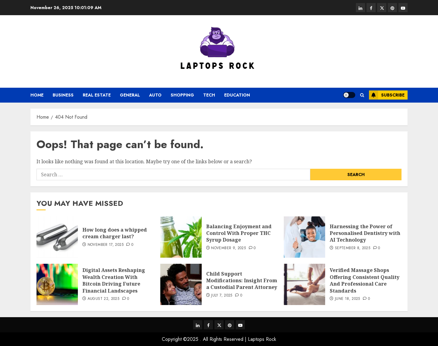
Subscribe (387, 95)
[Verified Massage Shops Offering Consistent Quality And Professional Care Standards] (304, 284)
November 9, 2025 (228, 248)
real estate (97, 95)
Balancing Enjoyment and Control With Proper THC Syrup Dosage (239, 233)
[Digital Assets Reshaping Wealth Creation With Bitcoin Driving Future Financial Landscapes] (57, 284)
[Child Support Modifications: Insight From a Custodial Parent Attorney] (181, 284)
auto (155, 95)
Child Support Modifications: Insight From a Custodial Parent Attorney (241, 280)
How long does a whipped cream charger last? (114, 233)
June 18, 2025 (347, 299)
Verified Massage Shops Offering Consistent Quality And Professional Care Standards (364, 280)
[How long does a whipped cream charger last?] (57, 237)
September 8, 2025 (352, 248)
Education (237, 95)
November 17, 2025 (105, 245)
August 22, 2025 (103, 299)
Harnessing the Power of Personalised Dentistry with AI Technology (365, 233)
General (130, 95)
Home (36, 95)
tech (209, 95)
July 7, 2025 (221, 295)
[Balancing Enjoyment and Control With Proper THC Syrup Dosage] (181, 237)
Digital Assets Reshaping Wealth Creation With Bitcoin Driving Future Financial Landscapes (113, 280)
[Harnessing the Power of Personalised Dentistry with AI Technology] (304, 237)
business (63, 95)
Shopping (182, 95)
